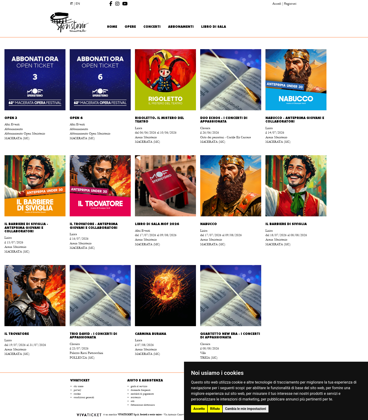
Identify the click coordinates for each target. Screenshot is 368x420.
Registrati (290, 3)
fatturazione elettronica (143, 405)
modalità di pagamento (142, 393)
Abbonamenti (181, 26)
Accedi (276, 3)
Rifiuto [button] (215, 409)
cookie (77, 393)
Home (112, 26)
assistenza (136, 397)
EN (78, 3)
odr (132, 401)
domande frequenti (140, 390)
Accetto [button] (199, 409)
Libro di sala (213, 26)
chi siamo (79, 386)
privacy (77, 390)
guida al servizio (139, 386)
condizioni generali (84, 397)
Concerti (152, 26)
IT (71, 3)
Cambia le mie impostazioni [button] (245, 409)
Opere (130, 26)
